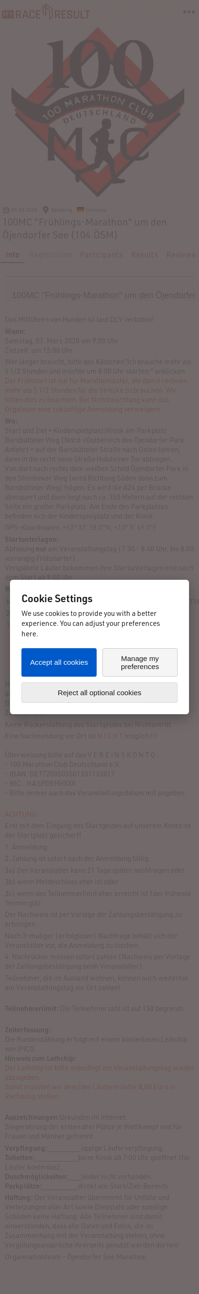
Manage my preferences (140, 662)
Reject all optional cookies (99, 693)
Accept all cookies (59, 662)
